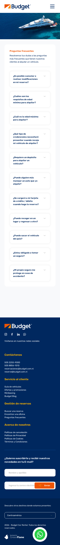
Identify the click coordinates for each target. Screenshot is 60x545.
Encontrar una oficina (14, 414)
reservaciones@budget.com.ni (19, 368)
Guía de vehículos (12, 386)
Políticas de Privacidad (15, 435)
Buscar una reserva (13, 411)
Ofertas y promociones (15, 390)
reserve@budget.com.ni (15, 372)
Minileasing (9, 393)
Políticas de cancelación (15, 432)
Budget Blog (10, 396)
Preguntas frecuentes (15, 417)
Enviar (44, 485)
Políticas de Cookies (13, 438)
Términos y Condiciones (15, 441)
